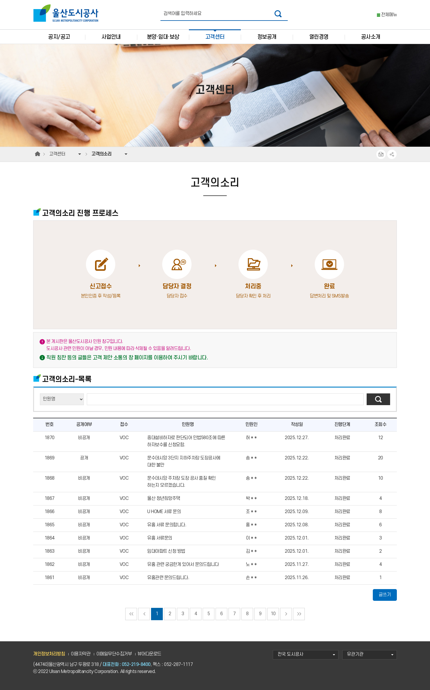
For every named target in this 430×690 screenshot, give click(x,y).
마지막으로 (299, 614)
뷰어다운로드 (149, 654)
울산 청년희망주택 (163, 498)
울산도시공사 (67, 13)
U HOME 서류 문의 (164, 511)
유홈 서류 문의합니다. (166, 524)
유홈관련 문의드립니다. (168, 577)
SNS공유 (392, 154)
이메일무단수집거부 (114, 654)
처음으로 (131, 614)
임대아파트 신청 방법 (166, 551)
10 (273, 613)
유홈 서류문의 (159, 538)
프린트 (381, 154)
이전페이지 (144, 614)
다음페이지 (286, 614)
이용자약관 (81, 654)
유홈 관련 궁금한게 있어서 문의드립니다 (183, 564)
